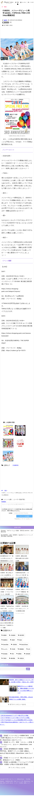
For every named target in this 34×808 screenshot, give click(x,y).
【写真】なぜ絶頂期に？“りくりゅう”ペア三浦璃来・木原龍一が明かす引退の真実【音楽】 (16, 763)
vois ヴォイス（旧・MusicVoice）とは (23, 781)
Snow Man (5, 644)
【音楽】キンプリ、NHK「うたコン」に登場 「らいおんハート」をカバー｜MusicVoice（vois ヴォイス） (16, 744)
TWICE (4, 658)
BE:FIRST (21, 635)
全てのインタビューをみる (17, 704)
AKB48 (4, 635)
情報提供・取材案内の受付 (6, 781)
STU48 (12, 649)
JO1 (28, 649)
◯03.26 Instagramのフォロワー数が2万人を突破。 (15, 715)
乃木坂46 (12, 635)
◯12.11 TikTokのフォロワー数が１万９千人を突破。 (15, 717)
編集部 (5, 20)
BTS (12, 653)
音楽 (17, 2)
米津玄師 (27, 653)
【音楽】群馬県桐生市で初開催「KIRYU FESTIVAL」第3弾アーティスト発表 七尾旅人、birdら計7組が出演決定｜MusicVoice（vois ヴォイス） (16, 752)
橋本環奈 (12, 658)
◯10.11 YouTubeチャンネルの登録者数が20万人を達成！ (16, 720)
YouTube (28, 779)
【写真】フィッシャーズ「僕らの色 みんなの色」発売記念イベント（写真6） (16, 759)
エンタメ (23, 2)
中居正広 (21, 658)
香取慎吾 (21, 649)
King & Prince (24, 644)
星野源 (19, 653)
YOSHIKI (14, 644)
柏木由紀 (4, 653)
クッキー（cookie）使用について (22, 783)
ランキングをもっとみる (17, 767)
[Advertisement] (17, 33)
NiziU (20, 639)
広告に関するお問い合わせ (6, 783)
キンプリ (4, 649)
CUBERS (15, 465)
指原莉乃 (4, 639)
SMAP (12, 639)
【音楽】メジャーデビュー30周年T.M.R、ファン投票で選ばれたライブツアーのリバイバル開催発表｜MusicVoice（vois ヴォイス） (16, 738)
